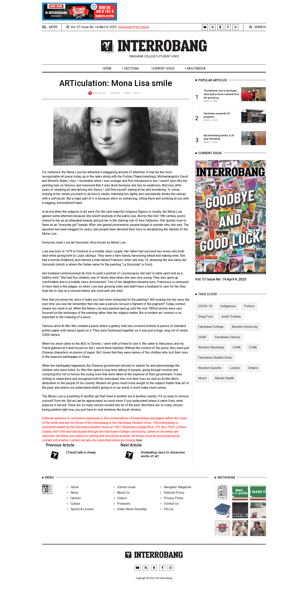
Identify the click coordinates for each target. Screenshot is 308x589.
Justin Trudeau (231, 320)
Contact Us (169, 508)
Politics (249, 309)
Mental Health (224, 382)
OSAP (202, 340)
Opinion (115, 93)
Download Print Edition (133, 27)
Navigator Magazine (175, 492)
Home (107, 68)
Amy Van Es (99, 93)
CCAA (253, 351)
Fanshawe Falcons (227, 340)
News (73, 497)
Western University (245, 330)
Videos (120, 503)
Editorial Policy (172, 497)
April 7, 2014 (131, 93)
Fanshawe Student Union (215, 361)
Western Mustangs (211, 351)
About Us (122, 497)
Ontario (253, 371)
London (235, 371)
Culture (73, 508)
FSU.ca (166, 514)
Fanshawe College (211, 330)
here (139, 440)
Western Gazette (209, 371)
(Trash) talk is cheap (81, 452)
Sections (131, 68)
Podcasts (122, 508)
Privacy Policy (171, 503)
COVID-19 (205, 309)
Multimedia (196, 68)
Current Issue (162, 68)
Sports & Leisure (80, 514)
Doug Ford (205, 320)
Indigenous (228, 309)
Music (202, 382)
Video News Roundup (130, 514)
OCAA (237, 351)
